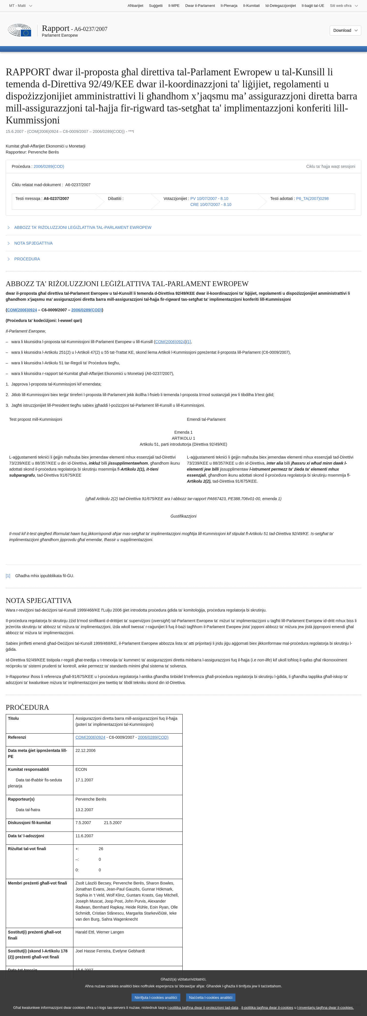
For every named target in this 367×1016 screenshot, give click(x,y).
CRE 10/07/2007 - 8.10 (210, 204)
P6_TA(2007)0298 (312, 198)
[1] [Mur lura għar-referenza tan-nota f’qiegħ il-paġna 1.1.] (8, 575)
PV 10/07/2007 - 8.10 (209, 198)
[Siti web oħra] (344, 5)
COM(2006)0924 (22, 310)
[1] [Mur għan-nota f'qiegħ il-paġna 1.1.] (188, 341)
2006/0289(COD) (49, 166)
